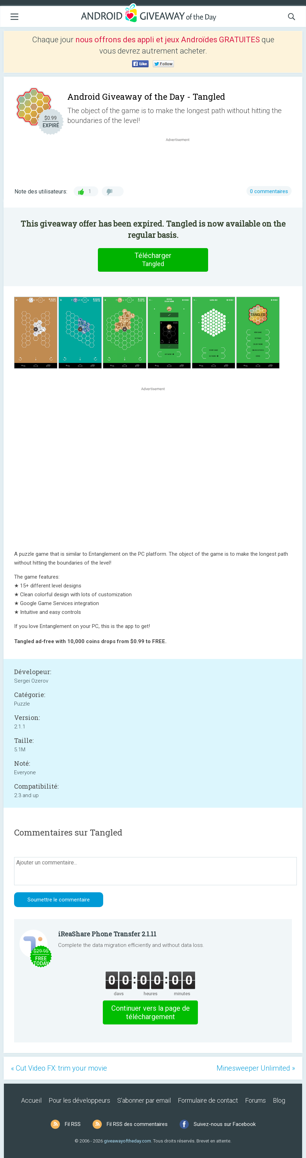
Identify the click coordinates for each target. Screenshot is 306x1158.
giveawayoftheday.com (127, 1141)
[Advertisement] (181, 160)
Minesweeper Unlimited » (256, 1068)
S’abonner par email (144, 1100)
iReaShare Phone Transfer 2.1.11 (107, 934)
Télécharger (153, 259)
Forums (255, 1100)
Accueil (31, 1100)
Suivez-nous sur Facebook (225, 1124)
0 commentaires (269, 191)
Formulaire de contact (208, 1100)
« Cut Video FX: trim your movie (59, 1068)
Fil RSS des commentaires (137, 1124)
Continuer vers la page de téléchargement (150, 1012)
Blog (279, 1100)
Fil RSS (73, 1124)
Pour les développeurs (79, 1100)
